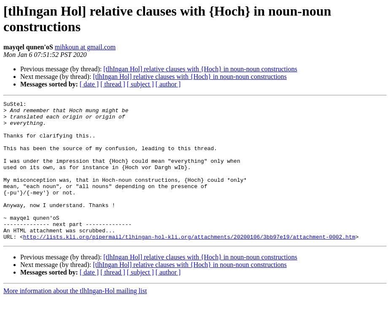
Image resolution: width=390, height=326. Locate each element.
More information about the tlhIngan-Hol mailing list (75, 318)
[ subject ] (140, 84)
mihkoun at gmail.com (85, 47)
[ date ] (89, 84)
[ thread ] (112, 84)
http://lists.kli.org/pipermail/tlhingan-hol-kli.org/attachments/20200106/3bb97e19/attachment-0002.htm (189, 264)
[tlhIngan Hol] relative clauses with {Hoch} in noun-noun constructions (200, 69)
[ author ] (168, 84)
